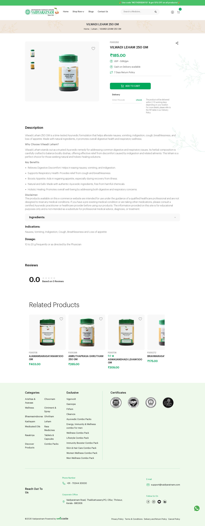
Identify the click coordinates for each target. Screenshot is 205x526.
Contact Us (103, 12)
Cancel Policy (174, 519)
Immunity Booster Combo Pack (82, 443)
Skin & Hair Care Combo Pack (81, 448)
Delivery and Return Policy (155, 519)
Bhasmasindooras (34, 416)
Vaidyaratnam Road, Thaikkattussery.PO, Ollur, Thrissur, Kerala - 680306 (92, 501)
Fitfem (69, 409)
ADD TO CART (130, 86)
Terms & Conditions (134, 519)
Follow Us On (152, 496)
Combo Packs (51, 444)
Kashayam (30, 422)
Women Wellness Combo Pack (81, 453)
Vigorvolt (71, 399)
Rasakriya (29, 435)
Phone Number (68, 478)
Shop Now (77, 12)
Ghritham (49, 416)
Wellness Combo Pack (77, 433)
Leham (94, 29)
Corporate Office (70, 495)
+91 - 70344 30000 (74, 483)
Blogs (91, 12)
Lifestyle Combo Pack (77, 438)
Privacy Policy (117, 519)
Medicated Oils (32, 427)
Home (66, 12)
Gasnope (71, 404)
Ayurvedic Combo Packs (78, 419)
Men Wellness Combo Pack (80, 458)
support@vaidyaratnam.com (163, 484)
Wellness (29, 408)
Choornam (49, 399)
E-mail (149, 479)
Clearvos (70, 414)
